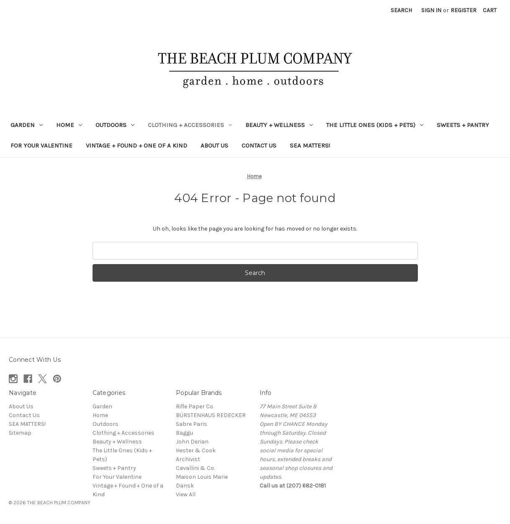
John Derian (192, 441)
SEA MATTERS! (310, 145)
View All (186, 494)
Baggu (184, 432)
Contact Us (259, 145)
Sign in (431, 10)
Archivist (188, 459)
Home (69, 125)
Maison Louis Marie (202, 476)
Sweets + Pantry (463, 125)
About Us (214, 145)
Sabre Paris (191, 424)
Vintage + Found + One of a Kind (136, 145)
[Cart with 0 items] (489, 10)
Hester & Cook (196, 450)
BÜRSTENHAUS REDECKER (211, 415)
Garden (26, 125)
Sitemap (20, 432)
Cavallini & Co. (195, 468)
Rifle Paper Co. (195, 406)
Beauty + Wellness (279, 125)
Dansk (185, 485)
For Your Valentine (41, 145)
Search (401, 10)
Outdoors (114, 125)
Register (464, 10)
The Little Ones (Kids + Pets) (374, 125)
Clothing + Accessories (190, 125)
